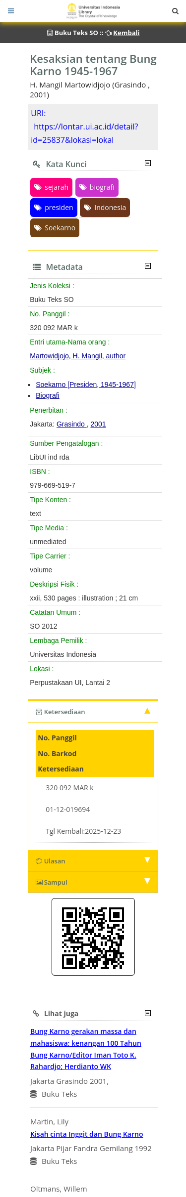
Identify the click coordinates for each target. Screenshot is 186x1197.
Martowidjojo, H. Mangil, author (77, 356)
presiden (53, 207)
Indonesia (105, 207)
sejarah (51, 187)
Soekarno (54, 227)
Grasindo (72, 424)
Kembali (126, 32)
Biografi (47, 395)
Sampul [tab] (93, 882)
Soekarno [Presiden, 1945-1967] (86, 384)
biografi (97, 187)
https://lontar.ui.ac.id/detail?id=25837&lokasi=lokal (84, 133)
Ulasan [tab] (93, 860)
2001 (98, 424)
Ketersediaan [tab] (93, 711)
